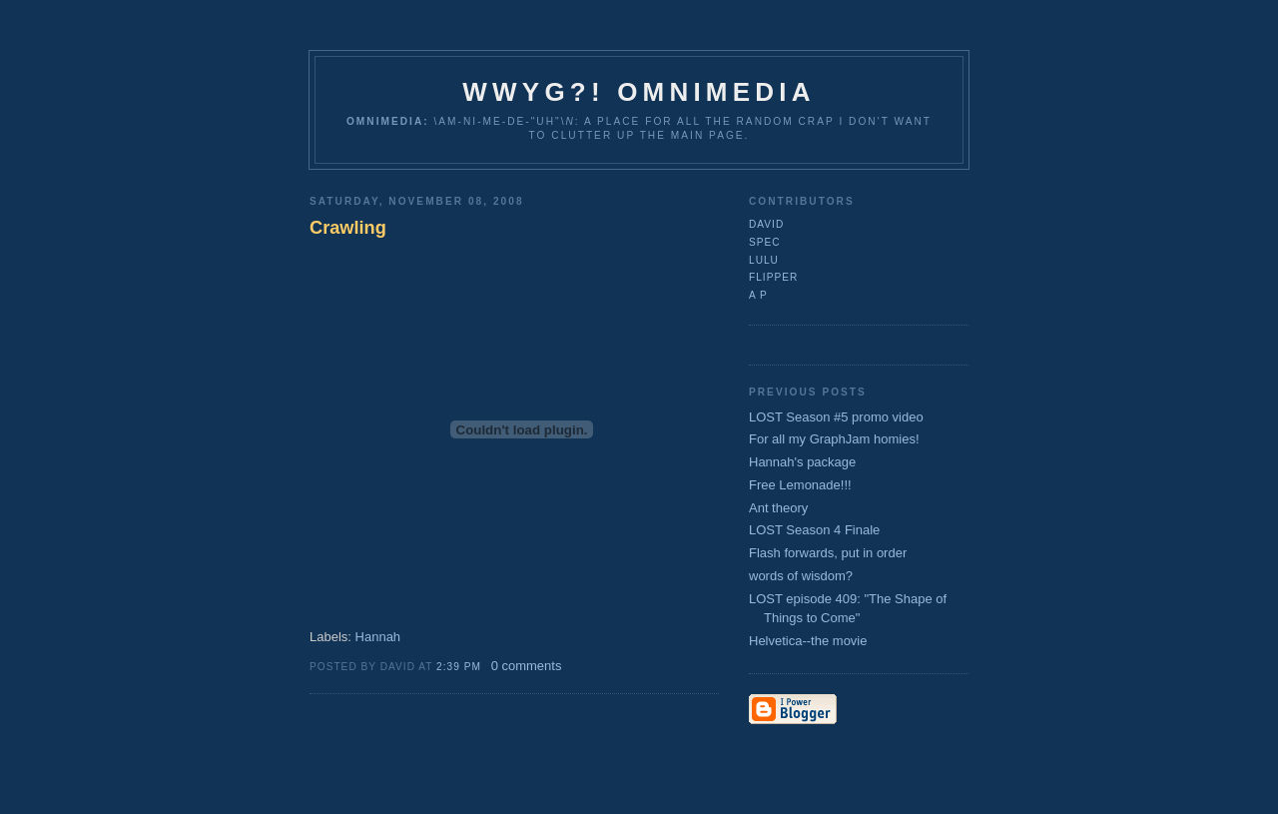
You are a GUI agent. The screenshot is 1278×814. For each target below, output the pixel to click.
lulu (764, 260)
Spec (765, 242)
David (766, 224)
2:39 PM (458, 666)
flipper (773, 277)
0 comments (526, 665)
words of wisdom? (801, 575)
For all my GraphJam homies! (834, 438)
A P (758, 295)
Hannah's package (802, 461)
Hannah (378, 636)
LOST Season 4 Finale (814, 529)
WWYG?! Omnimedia (638, 92)
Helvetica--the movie (808, 640)
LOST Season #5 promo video (836, 416)
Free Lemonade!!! (800, 484)
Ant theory (778, 507)
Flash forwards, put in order (828, 552)
